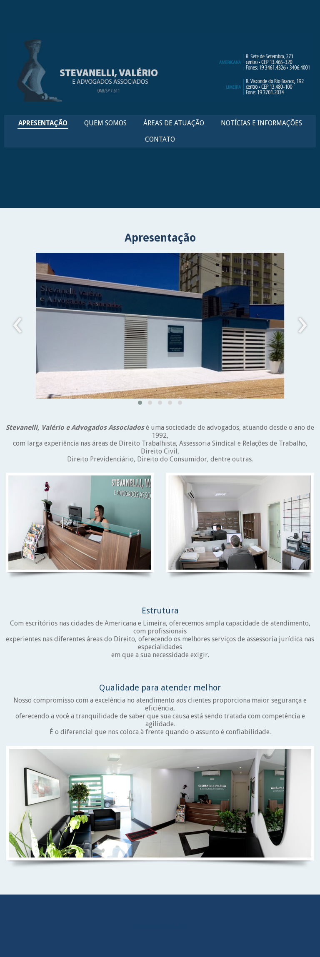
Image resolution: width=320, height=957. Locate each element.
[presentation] (17, 326)
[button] (140, 403)
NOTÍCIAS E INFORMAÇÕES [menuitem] (261, 123)
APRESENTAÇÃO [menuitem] (43, 123)
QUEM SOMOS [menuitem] (105, 123)
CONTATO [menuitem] (160, 139)
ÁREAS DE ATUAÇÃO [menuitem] (173, 123)
